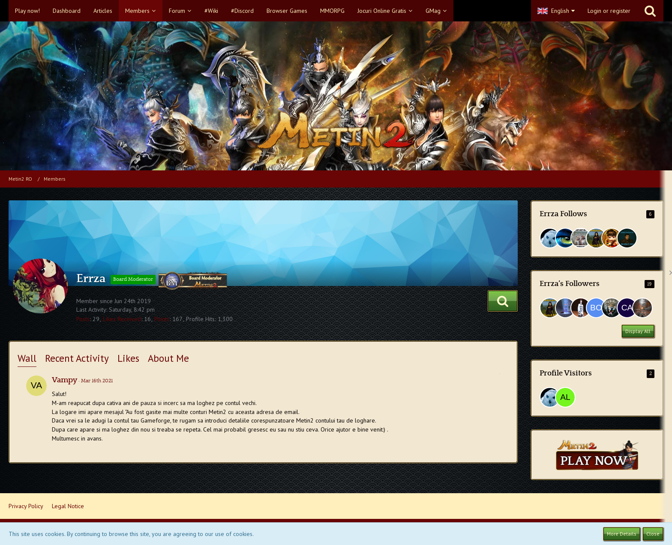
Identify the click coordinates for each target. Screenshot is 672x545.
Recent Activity (77, 358)
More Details (621, 533)
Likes (128, 358)
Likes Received (122, 319)
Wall (27, 358)
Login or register (609, 11)
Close (653, 533)
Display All (638, 331)
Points (161, 319)
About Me (168, 358)
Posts (83, 319)
